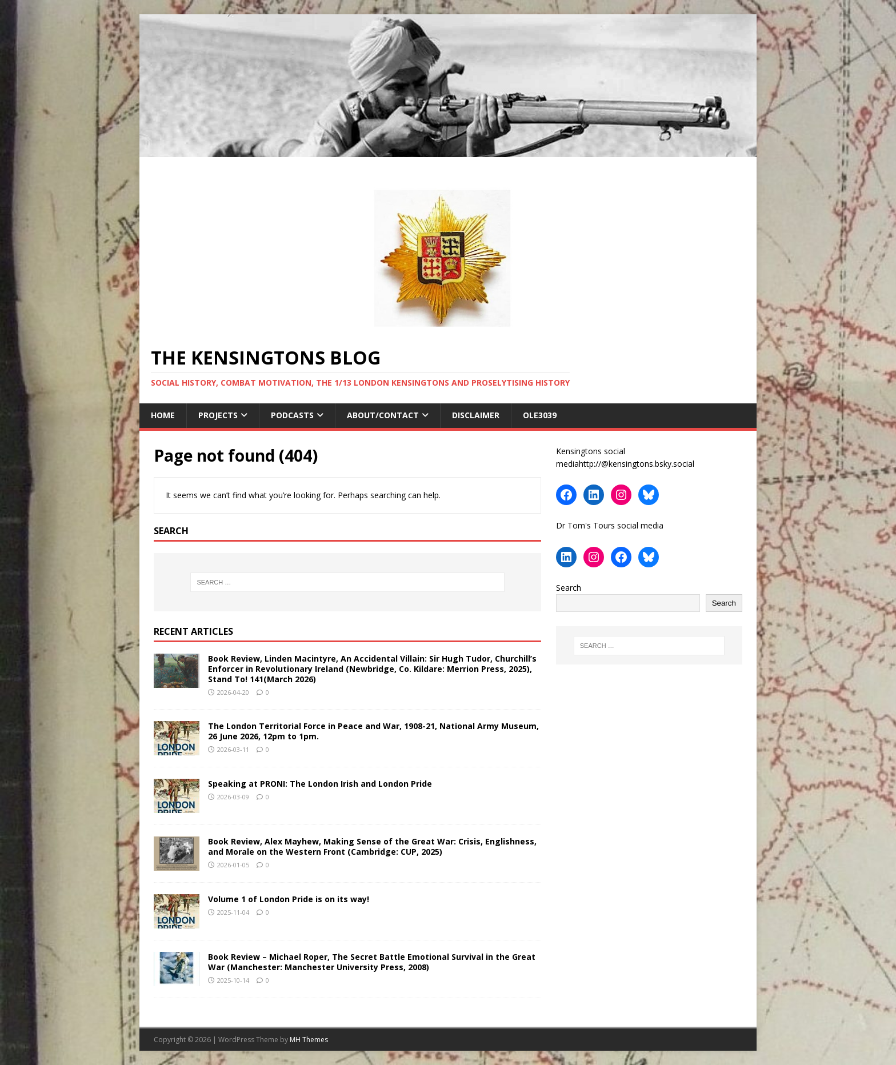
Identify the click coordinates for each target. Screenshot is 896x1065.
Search (568, 587)
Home (163, 415)
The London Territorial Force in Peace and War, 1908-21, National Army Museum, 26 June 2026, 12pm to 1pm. (373, 731)
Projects (218, 415)
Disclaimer (475, 415)
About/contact (383, 415)
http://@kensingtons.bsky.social (636, 463)
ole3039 (541, 415)
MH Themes (309, 1039)
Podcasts (292, 415)
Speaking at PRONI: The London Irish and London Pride (320, 783)
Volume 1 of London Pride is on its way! (288, 899)
